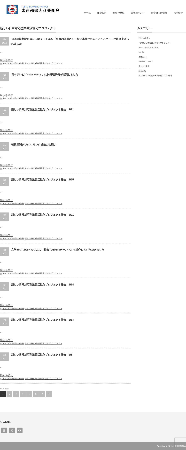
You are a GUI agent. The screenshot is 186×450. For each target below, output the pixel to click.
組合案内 (101, 12)
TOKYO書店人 (144, 38)
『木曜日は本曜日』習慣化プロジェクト (155, 43)
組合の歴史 (118, 12)
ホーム (87, 12)
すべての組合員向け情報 (13, 63)
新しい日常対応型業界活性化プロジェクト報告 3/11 (42, 109)
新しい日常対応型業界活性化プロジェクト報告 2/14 (42, 284)
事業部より (143, 57)
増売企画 (142, 71)
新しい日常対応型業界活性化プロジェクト (43, 63)
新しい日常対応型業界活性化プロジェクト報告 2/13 (42, 319)
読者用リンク (138, 12)
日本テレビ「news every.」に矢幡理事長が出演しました (44, 74)
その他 (141, 52)
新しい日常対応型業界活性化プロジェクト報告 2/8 (41, 354)
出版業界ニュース (146, 61)
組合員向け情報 (159, 12)
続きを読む (6, 60)
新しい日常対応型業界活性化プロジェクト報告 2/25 (42, 179)
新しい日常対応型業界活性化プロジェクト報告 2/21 (42, 214)
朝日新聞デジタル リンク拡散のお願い (33, 144)
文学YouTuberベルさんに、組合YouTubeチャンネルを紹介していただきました (57, 249)
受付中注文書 (144, 66)
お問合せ (178, 12)
